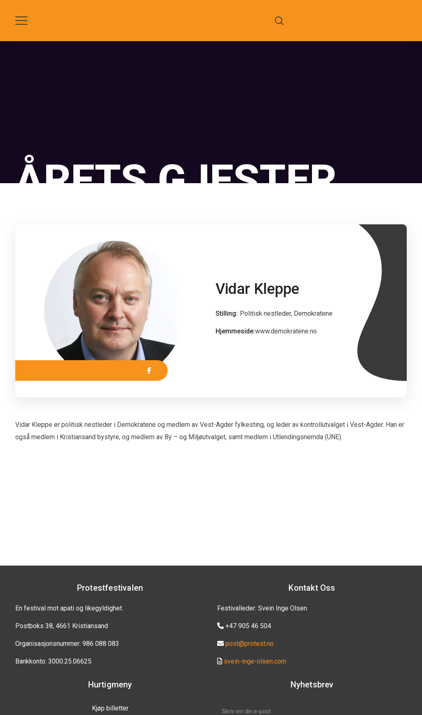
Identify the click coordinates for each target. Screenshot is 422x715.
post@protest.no (249, 643)
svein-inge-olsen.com (255, 661)
